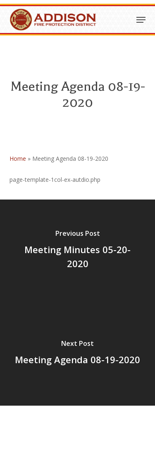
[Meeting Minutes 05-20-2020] (77, 251)
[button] (140, 20)
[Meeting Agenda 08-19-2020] (77, 354)
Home (18, 158)
